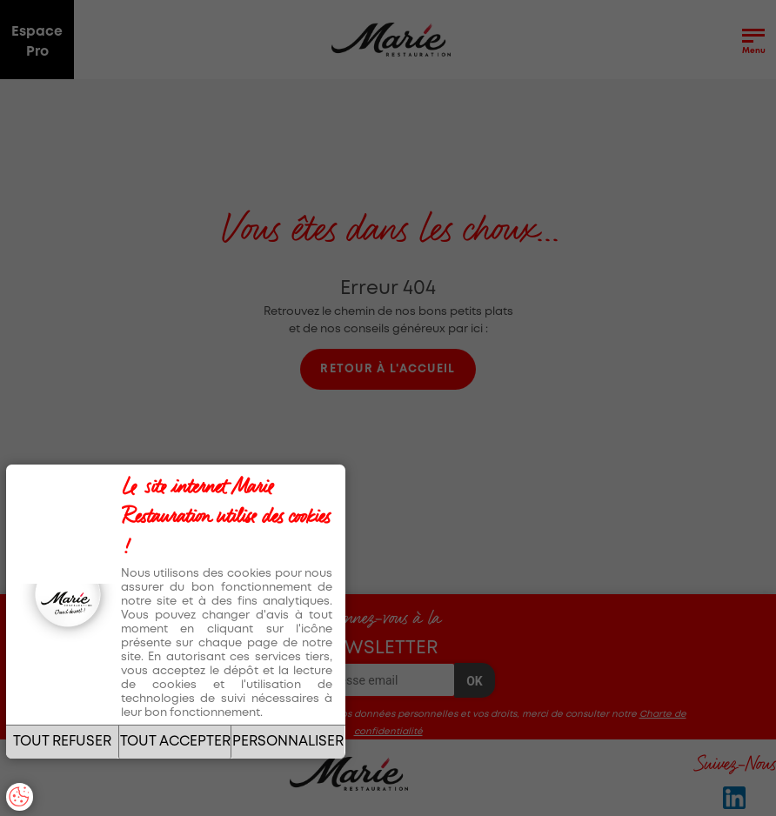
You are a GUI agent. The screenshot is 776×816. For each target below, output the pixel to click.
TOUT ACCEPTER (175, 741)
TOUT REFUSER (62, 741)
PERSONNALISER (288, 741)
